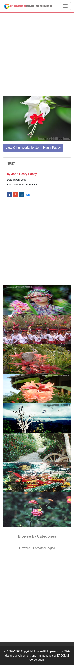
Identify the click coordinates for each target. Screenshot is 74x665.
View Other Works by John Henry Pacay (33, 148)
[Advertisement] (37, 54)
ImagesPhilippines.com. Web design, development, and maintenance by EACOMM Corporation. (37, 655)
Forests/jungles (44, 548)
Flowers (24, 548)
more (27, 194)
